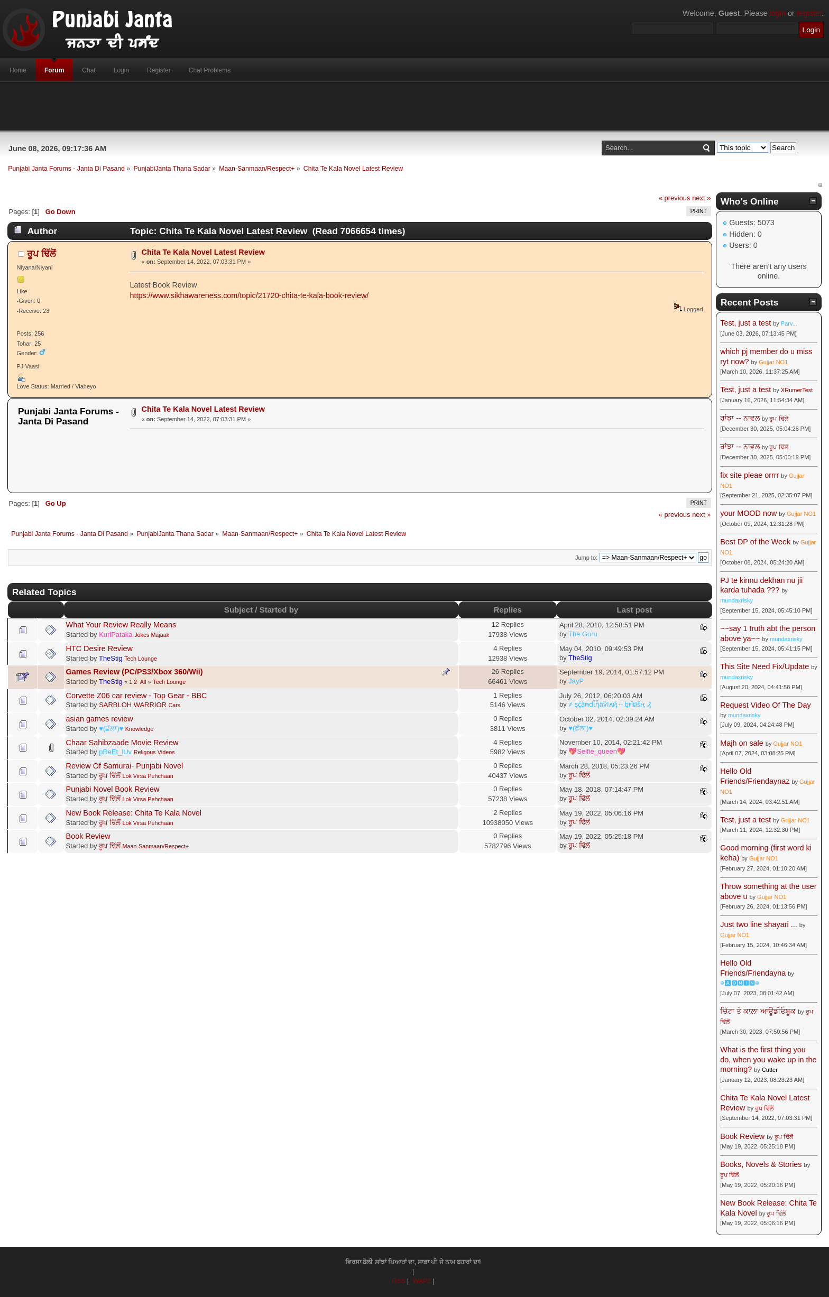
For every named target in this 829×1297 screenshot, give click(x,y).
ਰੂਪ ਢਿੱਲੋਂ (41, 253)
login (778, 13)
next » (701, 198)
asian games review (99, 719)
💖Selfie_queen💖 (596, 751)
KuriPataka (115, 634)
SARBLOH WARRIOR (133, 705)
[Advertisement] (414, 106)
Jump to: (586, 557)
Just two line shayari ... (758, 924)
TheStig (111, 658)
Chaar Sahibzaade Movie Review (122, 742)
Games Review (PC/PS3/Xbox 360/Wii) (134, 672)
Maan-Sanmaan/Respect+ (155, 846)
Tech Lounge (140, 658)
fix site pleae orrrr (749, 475)
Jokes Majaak (151, 635)
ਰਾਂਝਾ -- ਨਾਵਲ (740, 418)
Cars (174, 705)
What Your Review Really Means (121, 624)
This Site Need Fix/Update (764, 666)
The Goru (582, 634)
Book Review (88, 836)
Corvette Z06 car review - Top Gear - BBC (136, 695)
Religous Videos (154, 752)
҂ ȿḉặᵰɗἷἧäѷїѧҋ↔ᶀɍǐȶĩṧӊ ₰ (609, 704)
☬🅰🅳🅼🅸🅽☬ (739, 983)
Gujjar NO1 (773, 362)
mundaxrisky (736, 600)
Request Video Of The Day (765, 705)
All (143, 682)
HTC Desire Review (99, 648)
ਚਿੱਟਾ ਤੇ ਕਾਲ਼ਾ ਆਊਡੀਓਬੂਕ (758, 1011)
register (809, 13)
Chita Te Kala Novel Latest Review (203, 252)
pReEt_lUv (115, 752)
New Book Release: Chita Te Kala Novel (134, 813)
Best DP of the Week (756, 542)
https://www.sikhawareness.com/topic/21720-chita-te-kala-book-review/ (249, 295)
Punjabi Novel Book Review (113, 789)
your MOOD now (748, 513)
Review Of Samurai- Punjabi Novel (124, 766)
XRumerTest (797, 390)
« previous (674, 198)
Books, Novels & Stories (761, 1164)
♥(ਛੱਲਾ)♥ (111, 729)
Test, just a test (745, 323)
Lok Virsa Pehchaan (147, 776)
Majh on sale (741, 743)
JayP (576, 681)
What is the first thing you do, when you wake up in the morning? (768, 1059)
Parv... (789, 323)
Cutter (770, 1070)
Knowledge (139, 729)
